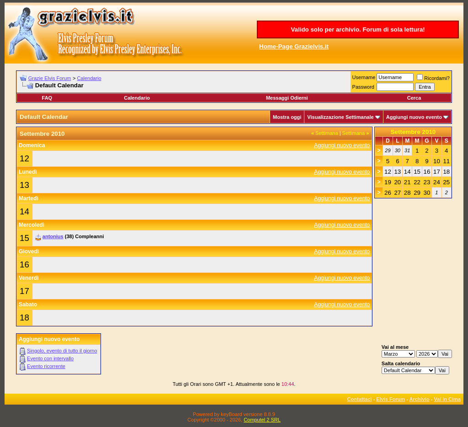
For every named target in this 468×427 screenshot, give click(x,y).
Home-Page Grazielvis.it (294, 46)
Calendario (89, 78)
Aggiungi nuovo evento (414, 117)
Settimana (324, 133)
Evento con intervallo (50, 358)
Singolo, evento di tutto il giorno (62, 350)
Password (363, 87)
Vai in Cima (447, 399)
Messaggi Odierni (287, 98)
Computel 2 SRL (262, 419)
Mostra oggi (287, 117)
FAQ (47, 98)
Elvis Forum (390, 399)
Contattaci (359, 399)
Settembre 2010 (413, 131)
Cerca (414, 98)
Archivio (420, 399)
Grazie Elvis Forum (49, 78)
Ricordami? (433, 78)
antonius (53, 236)
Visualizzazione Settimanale (340, 117)
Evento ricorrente (46, 366)
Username (364, 77)
